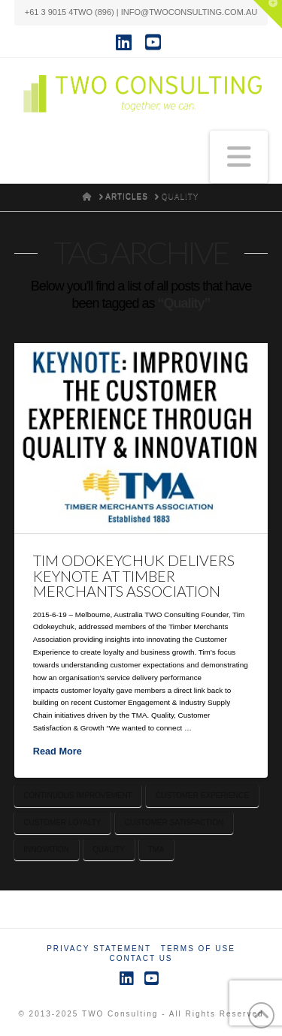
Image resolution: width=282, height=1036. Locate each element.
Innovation (46, 849)
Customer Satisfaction (174, 822)
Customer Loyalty (62, 822)
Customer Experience (202, 795)
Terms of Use (198, 948)
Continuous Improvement (77, 795)
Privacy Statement (99, 948)
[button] (239, 157)
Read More (57, 751)
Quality (108, 849)
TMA (156, 849)
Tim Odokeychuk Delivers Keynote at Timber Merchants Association (134, 576)
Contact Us (140, 958)
